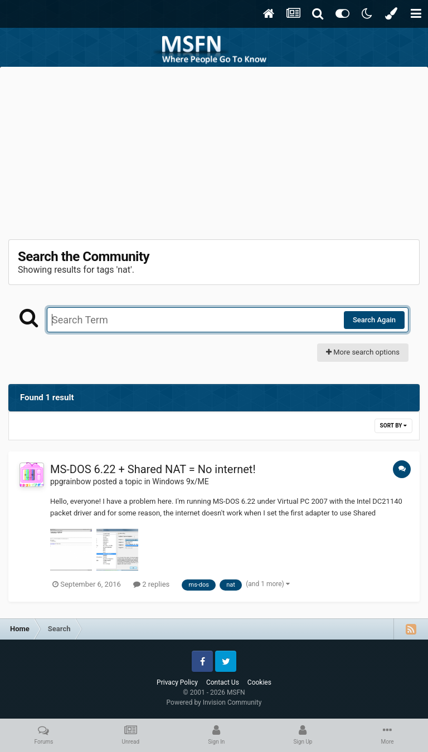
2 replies (151, 584)
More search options (363, 352)
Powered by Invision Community (214, 702)
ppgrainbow (70, 481)
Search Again (374, 320)
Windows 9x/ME (180, 481)
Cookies (259, 682)
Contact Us (222, 682)
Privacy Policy (177, 682)
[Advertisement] (214, 150)
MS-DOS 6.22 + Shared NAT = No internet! (153, 469)
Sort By (393, 425)
